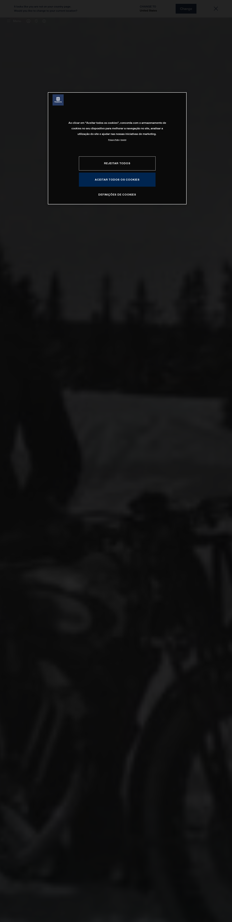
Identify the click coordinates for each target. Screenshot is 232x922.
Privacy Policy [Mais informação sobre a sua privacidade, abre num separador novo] (114, 140)
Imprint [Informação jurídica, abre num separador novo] (123, 140)
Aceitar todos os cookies (117, 179)
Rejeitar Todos (117, 163)
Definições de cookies (117, 194)
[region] (117, 148)
